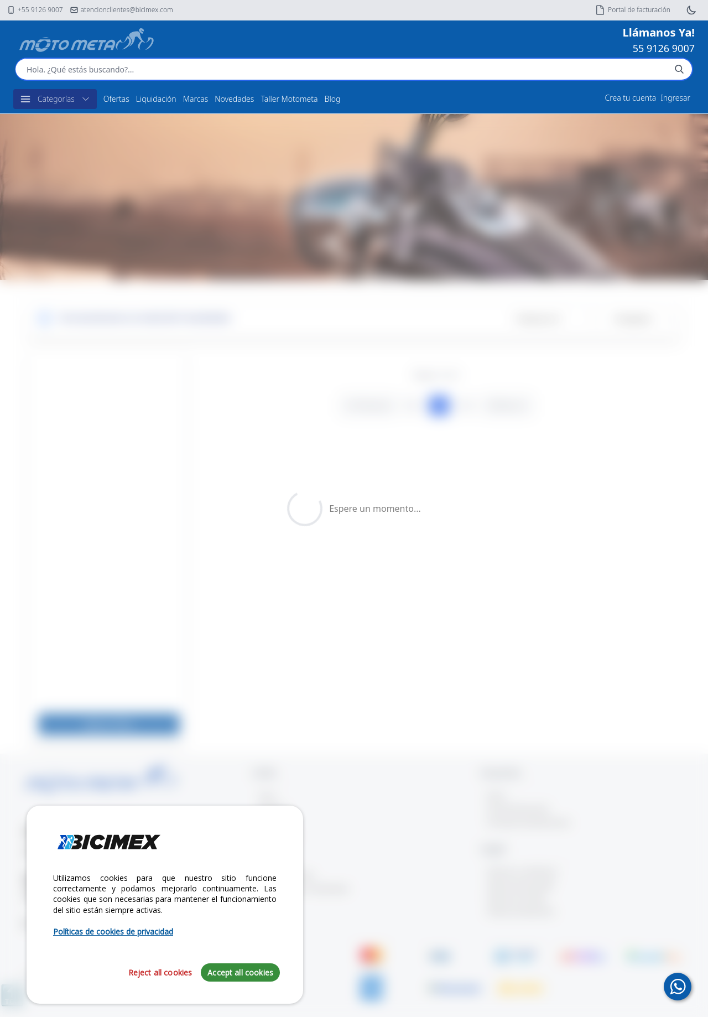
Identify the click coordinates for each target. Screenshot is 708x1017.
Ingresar (675, 97)
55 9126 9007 (664, 48)
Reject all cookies (160, 972)
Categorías (55, 99)
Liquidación (156, 99)
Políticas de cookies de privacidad (113, 931)
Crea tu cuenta (631, 97)
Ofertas (116, 99)
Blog (333, 99)
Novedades (234, 99)
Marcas (196, 99)
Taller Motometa (289, 99)
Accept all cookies (240, 972)
